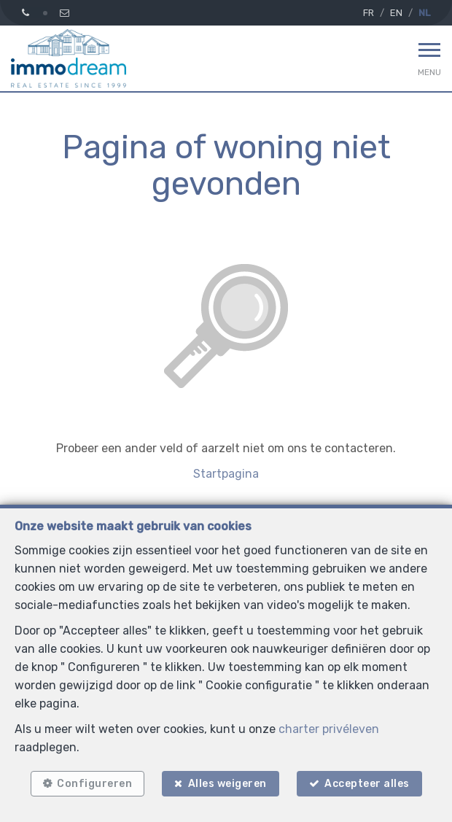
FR (368, 12)
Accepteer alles (367, 784)
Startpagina (226, 474)
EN (396, 12)
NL (424, 12)
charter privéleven (328, 729)
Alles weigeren (227, 784)
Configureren (94, 784)
